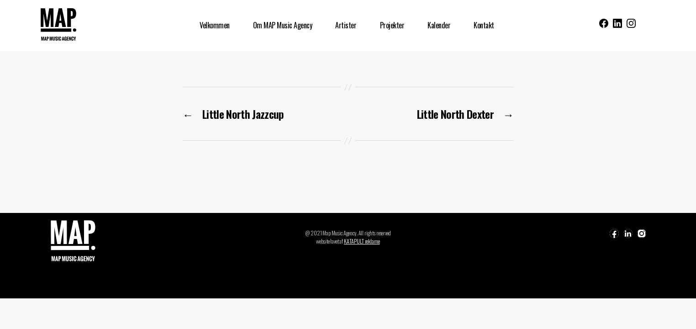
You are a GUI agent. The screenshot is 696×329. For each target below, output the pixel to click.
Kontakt (484, 25)
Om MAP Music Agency (282, 25)
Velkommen (215, 25)
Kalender (438, 25)
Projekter (392, 25)
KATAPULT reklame (362, 241)
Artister (345, 25)
